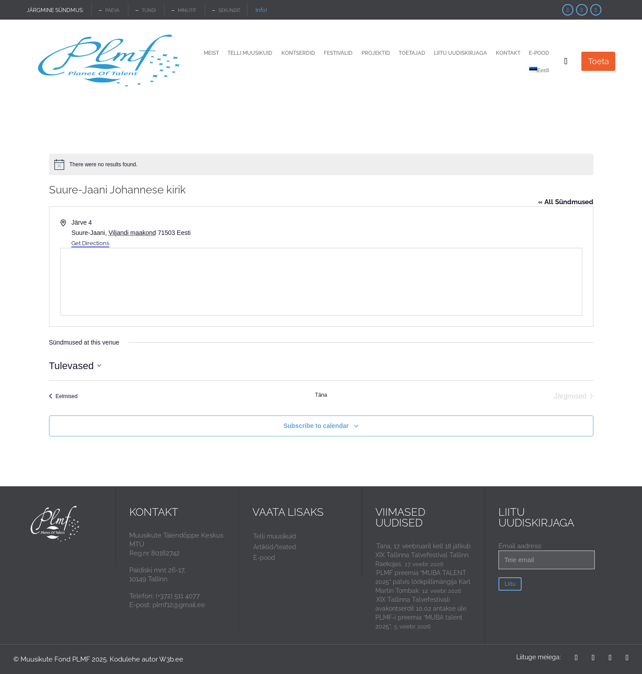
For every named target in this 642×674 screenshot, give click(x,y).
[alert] (321, 164)
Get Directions (90, 243)
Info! (261, 10)
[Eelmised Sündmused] (63, 396)
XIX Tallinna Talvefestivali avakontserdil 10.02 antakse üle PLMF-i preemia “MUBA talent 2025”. (420, 613)
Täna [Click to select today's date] (321, 395)
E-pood (264, 557)
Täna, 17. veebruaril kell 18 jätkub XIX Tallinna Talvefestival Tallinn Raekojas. (423, 554)
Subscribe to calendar (316, 425)
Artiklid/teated (274, 547)
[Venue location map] (321, 281)
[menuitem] (539, 71)
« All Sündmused (565, 202)
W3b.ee (171, 659)
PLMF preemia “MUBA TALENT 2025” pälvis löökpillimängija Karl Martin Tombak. (422, 581)
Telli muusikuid (274, 536)
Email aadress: (546, 555)
